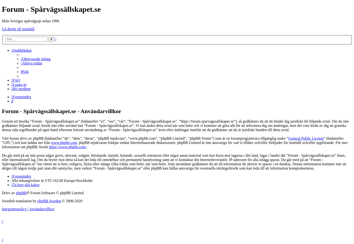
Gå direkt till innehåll (18, 29)
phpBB (21, 193)
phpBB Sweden (49, 201)
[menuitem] (36, 59)
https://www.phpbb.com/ (68, 147)
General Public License (306, 138)
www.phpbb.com (64, 143)
